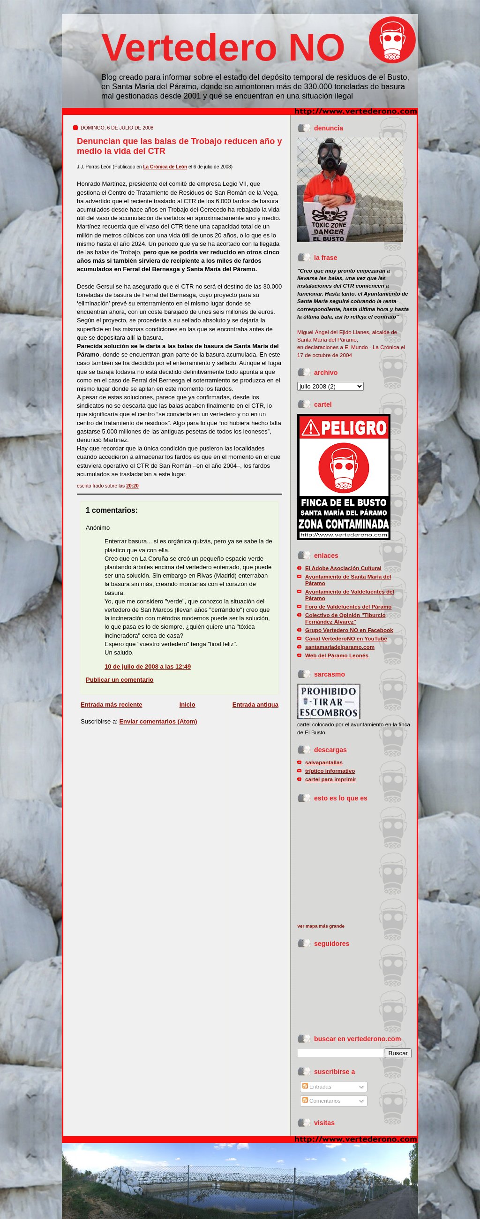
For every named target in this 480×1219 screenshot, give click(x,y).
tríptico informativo (330, 771)
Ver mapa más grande (321, 926)
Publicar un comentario (119, 679)
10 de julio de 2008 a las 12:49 (148, 666)
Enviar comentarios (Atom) (158, 721)
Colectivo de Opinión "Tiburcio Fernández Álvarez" (345, 618)
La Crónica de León (165, 166)
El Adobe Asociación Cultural (343, 568)
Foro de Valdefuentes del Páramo (348, 606)
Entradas (316, 1086)
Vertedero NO (223, 47)
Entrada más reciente (111, 704)
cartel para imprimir (330, 779)
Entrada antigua (255, 704)
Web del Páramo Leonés (336, 655)
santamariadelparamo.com (340, 647)
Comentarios (321, 1100)
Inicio (187, 704)
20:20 (132, 485)
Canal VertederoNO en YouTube (346, 638)
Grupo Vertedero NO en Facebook (349, 630)
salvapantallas (324, 762)
